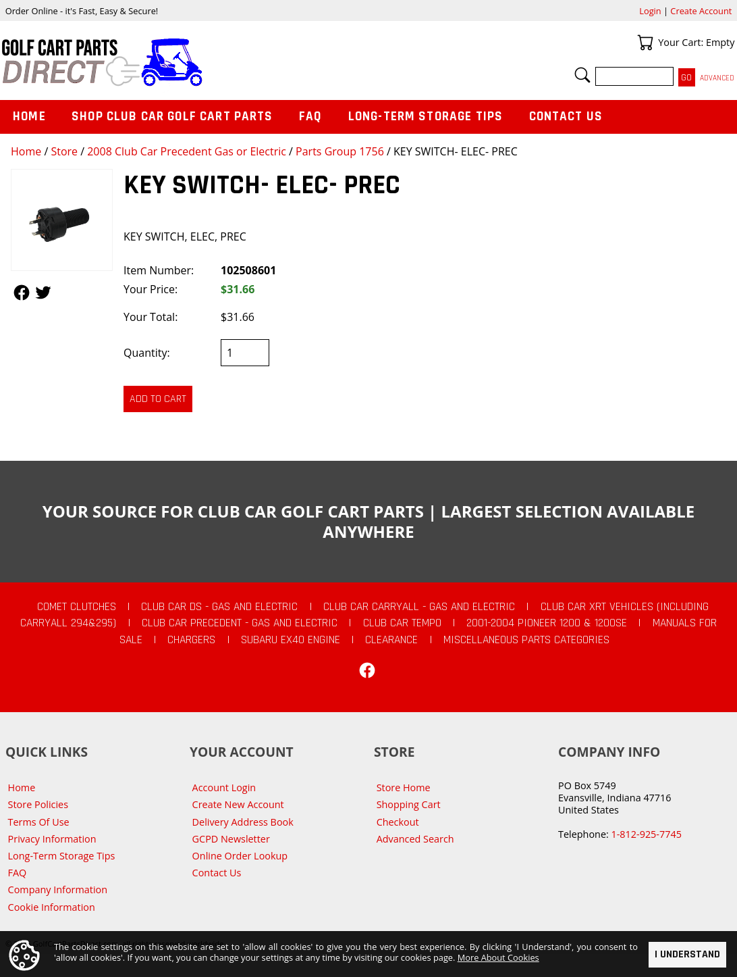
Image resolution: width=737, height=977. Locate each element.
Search (582, 75)
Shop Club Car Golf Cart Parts (172, 116)
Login (650, 11)
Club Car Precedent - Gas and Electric (239, 623)
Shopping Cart (409, 804)
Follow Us (21, 292)
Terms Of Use (39, 822)
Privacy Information (52, 838)
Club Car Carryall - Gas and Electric (419, 606)
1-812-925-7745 (646, 834)
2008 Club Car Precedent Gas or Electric (186, 151)
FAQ (310, 116)
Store (64, 151)
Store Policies (38, 804)
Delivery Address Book (243, 822)
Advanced (717, 78)
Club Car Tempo (402, 623)
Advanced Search (415, 838)
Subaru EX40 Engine (290, 639)
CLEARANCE (391, 639)
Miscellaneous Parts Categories (526, 639)
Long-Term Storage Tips (425, 116)
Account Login (224, 787)
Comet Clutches (76, 606)
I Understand (687, 955)
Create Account (701, 11)
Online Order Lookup (240, 855)
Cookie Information (51, 907)
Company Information (57, 889)
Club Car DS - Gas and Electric (219, 606)
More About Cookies (498, 958)
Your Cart (645, 42)
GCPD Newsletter (231, 838)
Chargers (191, 639)
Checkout (398, 822)
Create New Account (238, 804)
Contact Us (566, 116)
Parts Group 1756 (340, 151)
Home (26, 151)
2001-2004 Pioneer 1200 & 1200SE (546, 623)
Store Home (404, 787)
